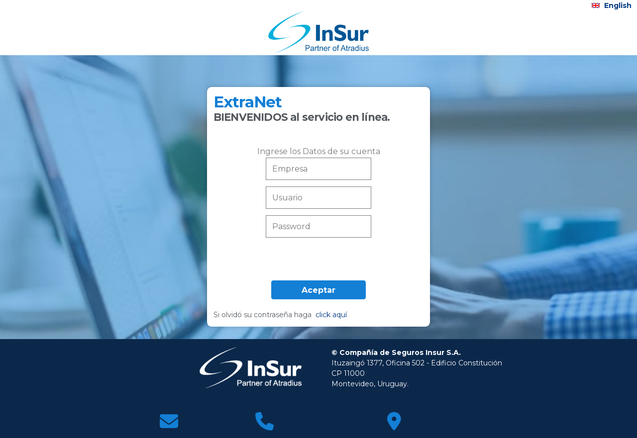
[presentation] (318, 261)
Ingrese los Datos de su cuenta (318, 151)
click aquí (331, 314)
